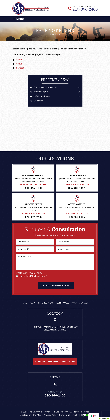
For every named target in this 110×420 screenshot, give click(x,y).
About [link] (19, 63)
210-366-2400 (85, 9)
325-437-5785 (33, 217)
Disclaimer (21, 273)
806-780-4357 (76, 188)
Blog (74, 303)
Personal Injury (41, 92)
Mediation (38, 101)
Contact (83, 303)
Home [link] (19, 59)
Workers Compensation (45, 87)
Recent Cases (62, 303)
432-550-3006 (76, 217)
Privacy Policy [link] (51, 415)
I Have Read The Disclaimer (33, 276)
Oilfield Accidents (42, 96)
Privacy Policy (35, 273)
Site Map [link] (37, 415)
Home (24, 303)
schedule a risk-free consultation (55, 361)
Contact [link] (20, 68)
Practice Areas (45, 303)
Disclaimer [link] (25, 415)
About (33, 303)
